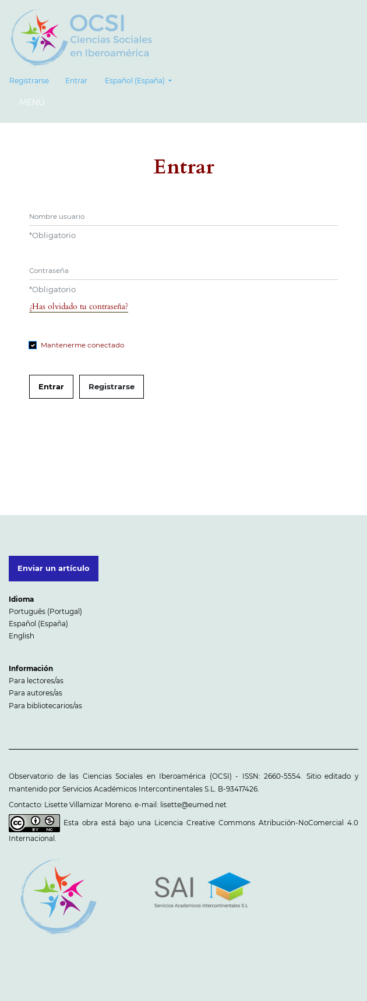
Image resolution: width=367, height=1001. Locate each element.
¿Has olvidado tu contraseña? (78, 306)
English (21, 635)
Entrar (76, 80)
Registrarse (29, 80)
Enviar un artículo (53, 568)
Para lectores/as (36, 680)
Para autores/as (35, 692)
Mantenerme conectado (82, 345)
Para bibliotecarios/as (45, 705)
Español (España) (142, 79)
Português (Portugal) (45, 611)
